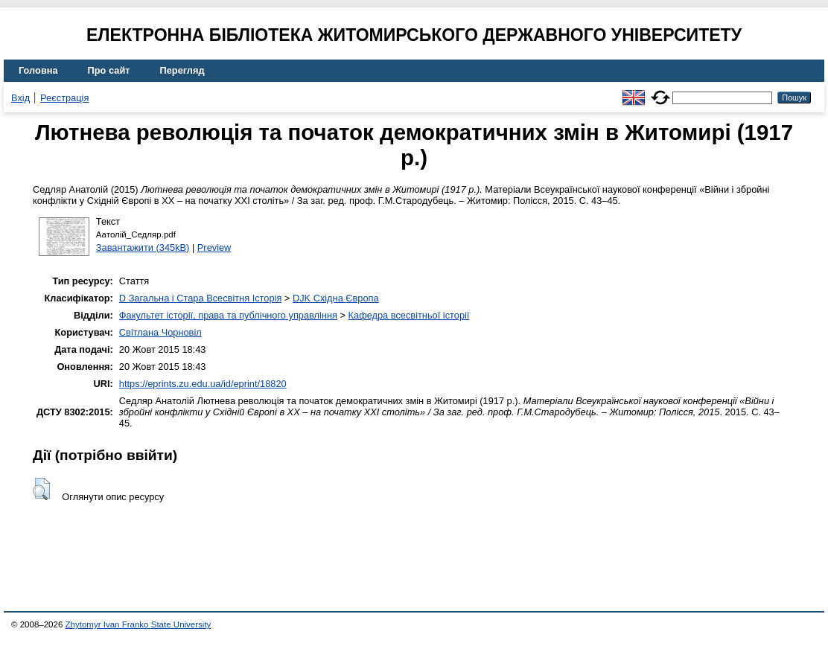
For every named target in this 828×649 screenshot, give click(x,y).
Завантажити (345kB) (143, 247)
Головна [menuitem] (38, 70)
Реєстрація (64, 97)
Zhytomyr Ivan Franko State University (138, 624)
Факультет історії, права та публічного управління (228, 315)
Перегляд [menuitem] (182, 70)
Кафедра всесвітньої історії (409, 315)
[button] (41, 489)
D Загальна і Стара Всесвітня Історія (200, 298)
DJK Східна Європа (336, 298)
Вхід (20, 97)
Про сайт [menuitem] (109, 70)
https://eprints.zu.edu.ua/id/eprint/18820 (203, 383)
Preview (214, 247)
